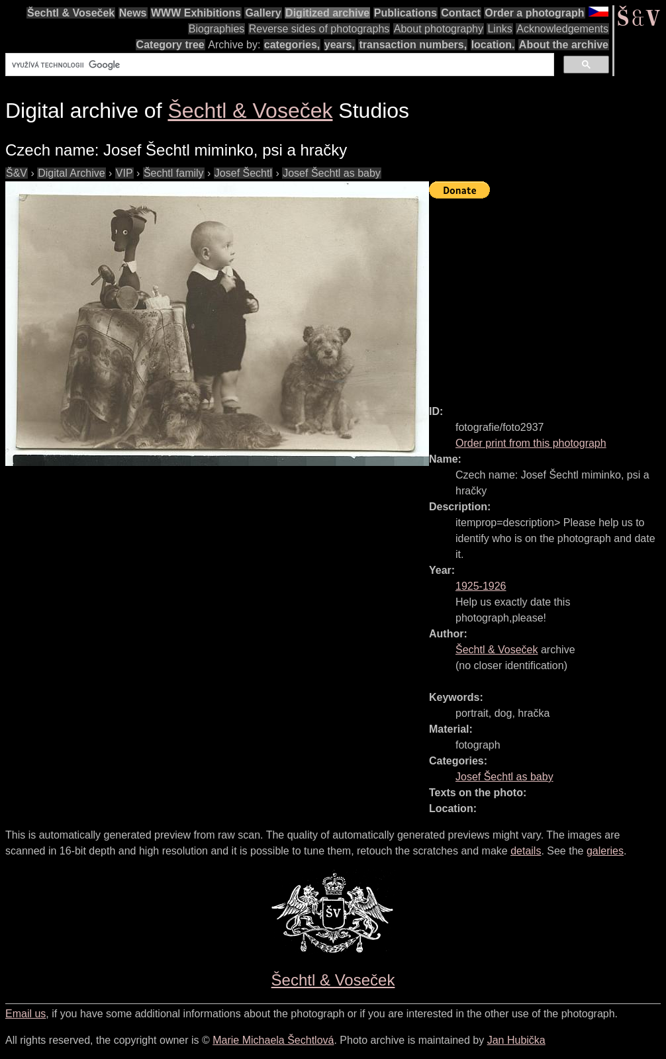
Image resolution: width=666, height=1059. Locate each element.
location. (493, 44)
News (133, 13)
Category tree (170, 44)
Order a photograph (534, 13)
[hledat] (278, 65)
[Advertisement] (547, 296)
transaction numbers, (413, 44)
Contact (461, 13)
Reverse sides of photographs (319, 28)
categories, (292, 44)
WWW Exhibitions (196, 13)
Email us (25, 1013)
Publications (405, 13)
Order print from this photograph (530, 443)
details (525, 850)
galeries (605, 850)
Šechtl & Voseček (71, 13)
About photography (438, 28)
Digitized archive (327, 13)
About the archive (563, 44)
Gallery (263, 13)
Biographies (217, 28)
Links (499, 28)
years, (339, 44)
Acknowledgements (562, 28)
